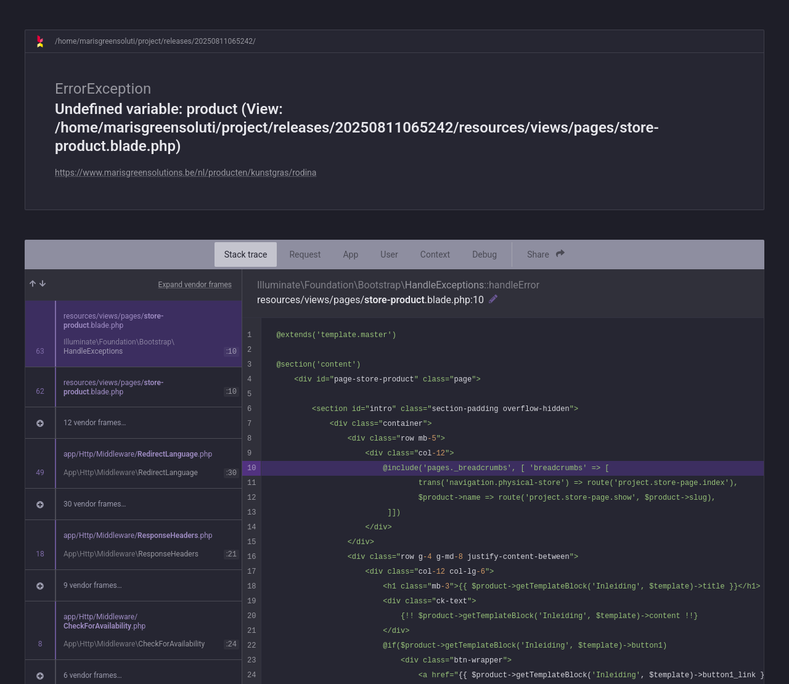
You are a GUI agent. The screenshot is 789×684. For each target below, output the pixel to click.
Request (305, 254)
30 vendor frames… (94, 504)
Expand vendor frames (195, 284)
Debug (484, 254)
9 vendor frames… (92, 585)
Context (435, 254)
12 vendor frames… (94, 422)
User (389, 254)
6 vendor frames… (92, 675)
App (350, 254)
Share (546, 254)
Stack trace (246, 254)
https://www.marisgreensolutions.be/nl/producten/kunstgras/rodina (185, 172)
